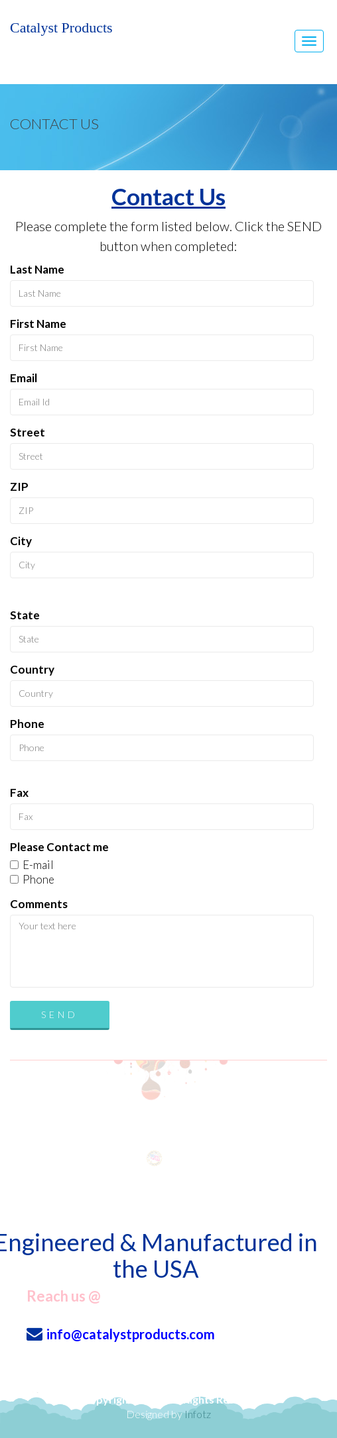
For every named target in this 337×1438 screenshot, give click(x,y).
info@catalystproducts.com (130, 1334)
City (21, 541)
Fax (19, 792)
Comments (39, 904)
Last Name (37, 269)
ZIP (19, 486)
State (25, 615)
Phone (27, 724)
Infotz (197, 1414)
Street (27, 432)
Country (32, 669)
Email (23, 378)
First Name (38, 324)
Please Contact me (59, 847)
